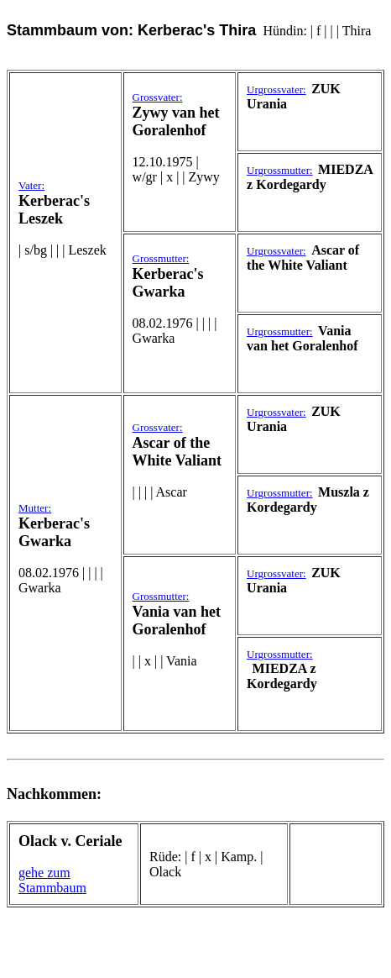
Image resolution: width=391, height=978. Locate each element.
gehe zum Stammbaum (52, 880)
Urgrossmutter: (279, 170)
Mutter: (34, 508)
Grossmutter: (161, 258)
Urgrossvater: (276, 89)
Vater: (31, 185)
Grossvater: (158, 97)
